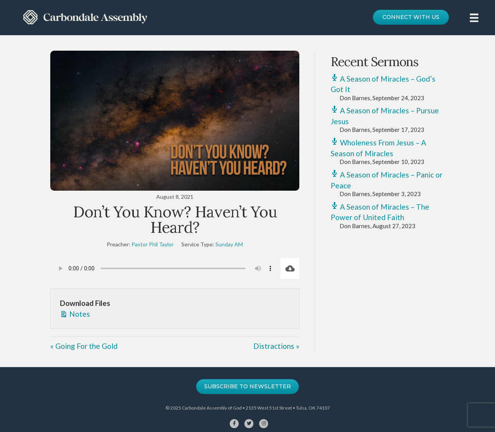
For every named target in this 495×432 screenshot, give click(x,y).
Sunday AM (229, 244)
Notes (75, 313)
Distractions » (276, 346)
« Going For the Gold (84, 346)
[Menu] (474, 17)
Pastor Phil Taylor (152, 244)
